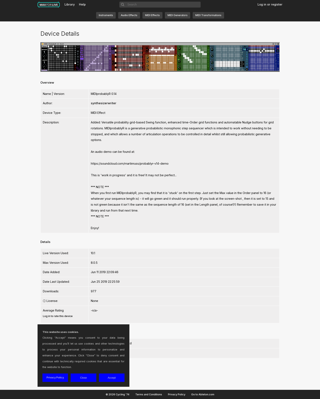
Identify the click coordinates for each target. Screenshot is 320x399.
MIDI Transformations (208, 15)
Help (82, 4)
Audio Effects (129, 15)
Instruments (106, 15)
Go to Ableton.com (202, 394)
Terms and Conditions (148, 394)
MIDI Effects (152, 15)
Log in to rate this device (58, 316)
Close (83, 377)
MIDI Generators (178, 15)
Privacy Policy (176, 394)
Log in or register (270, 4)
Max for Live (49, 5)
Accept (112, 377)
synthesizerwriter (103, 103)
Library (69, 4)
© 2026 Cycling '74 (117, 394)
